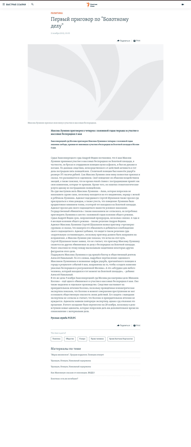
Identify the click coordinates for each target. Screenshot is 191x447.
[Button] (123, 41)
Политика (57, 13)
